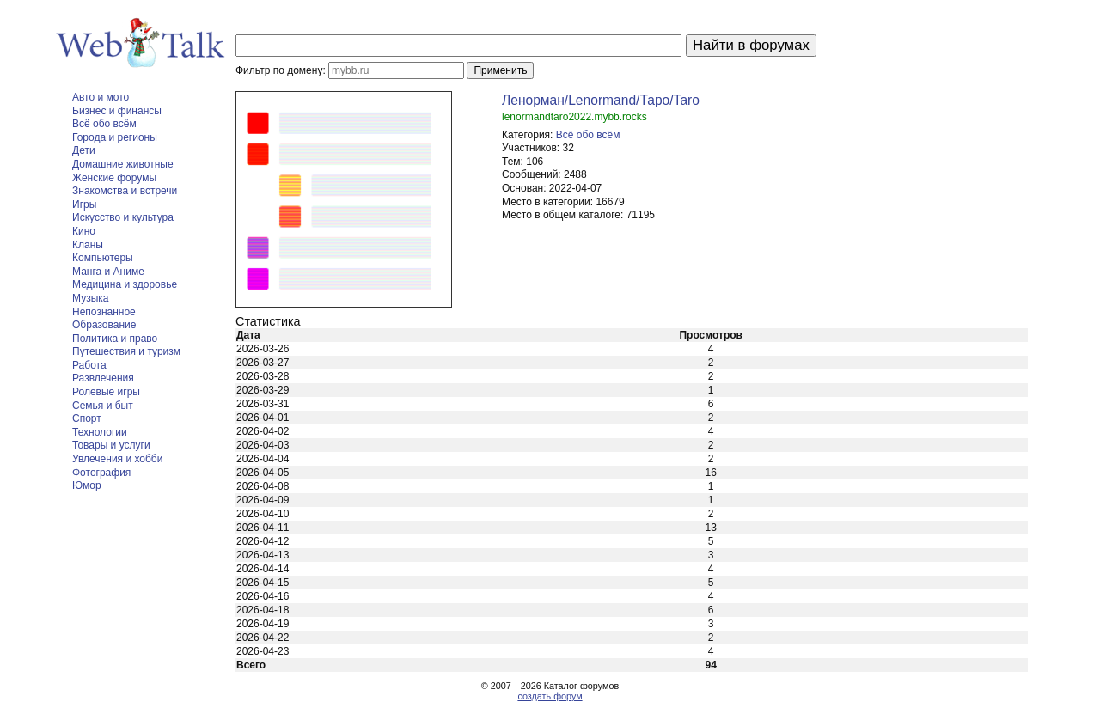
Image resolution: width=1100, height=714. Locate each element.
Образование (104, 325)
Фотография (101, 473)
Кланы (87, 245)
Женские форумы (114, 178)
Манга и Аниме (108, 271)
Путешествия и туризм (126, 351)
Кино (83, 231)
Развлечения (103, 378)
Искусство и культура (123, 217)
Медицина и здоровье (124, 284)
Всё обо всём (104, 124)
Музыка (90, 298)
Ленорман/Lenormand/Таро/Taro (601, 100)
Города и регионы (114, 137)
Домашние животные (123, 164)
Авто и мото (100, 97)
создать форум (549, 696)
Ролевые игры (106, 392)
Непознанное (104, 312)
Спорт (86, 418)
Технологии (99, 432)
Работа (89, 365)
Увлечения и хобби (117, 459)
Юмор (86, 485)
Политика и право (114, 339)
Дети (83, 150)
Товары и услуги (111, 445)
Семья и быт (102, 406)
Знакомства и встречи (124, 191)
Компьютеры (102, 258)
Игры (84, 204)
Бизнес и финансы (117, 111)
